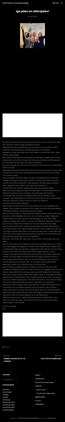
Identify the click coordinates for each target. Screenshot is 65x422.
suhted (5, 397)
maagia (5, 395)
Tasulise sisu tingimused (45, 393)
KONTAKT (38, 386)
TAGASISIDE (39, 404)
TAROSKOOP (39, 379)
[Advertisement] (33, 125)
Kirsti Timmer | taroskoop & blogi (15, 3)
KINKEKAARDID (40, 397)
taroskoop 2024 (9, 402)
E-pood (38, 401)
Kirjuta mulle (40, 390)
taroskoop (6, 400)
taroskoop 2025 (9, 405)
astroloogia (7, 392)
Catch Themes (52, 418)
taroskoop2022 (8, 410)
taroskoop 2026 (9, 407)
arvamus (7, 347)
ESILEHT (37, 375)
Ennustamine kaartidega (44, 382)
